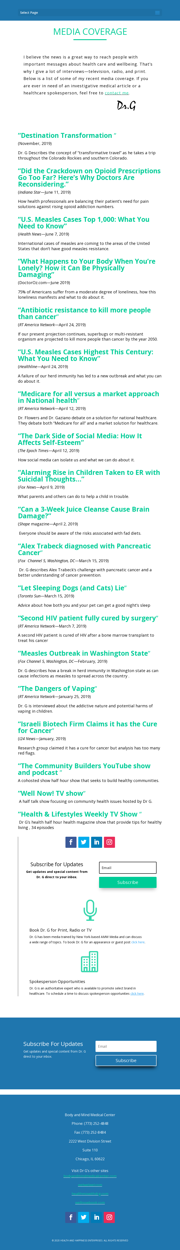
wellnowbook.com (90, 1202)
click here (138, 942)
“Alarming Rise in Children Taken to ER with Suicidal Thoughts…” (89, 476)
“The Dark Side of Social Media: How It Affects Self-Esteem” (80, 439)
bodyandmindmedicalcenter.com (90, 1176)
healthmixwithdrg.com (90, 1193)
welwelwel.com (90, 1184)
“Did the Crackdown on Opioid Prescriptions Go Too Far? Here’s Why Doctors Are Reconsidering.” (89, 177)
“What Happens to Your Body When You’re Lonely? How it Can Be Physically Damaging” (86, 268)
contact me (117, 93)
